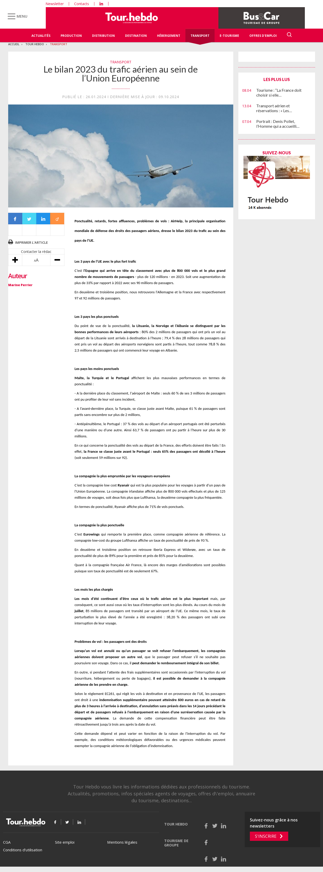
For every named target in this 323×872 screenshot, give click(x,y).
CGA (6, 842)
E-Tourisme (229, 35)
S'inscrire (265, 836)
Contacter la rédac (36, 251)
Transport (200, 35)
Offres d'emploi (263, 35)
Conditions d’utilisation (22, 849)
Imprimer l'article (31, 242)
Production (71, 35)
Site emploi (64, 842)
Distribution (103, 35)
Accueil (13, 44)
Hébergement (168, 35)
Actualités (40, 35)
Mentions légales (122, 842)
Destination (136, 35)
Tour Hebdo (34, 44)
